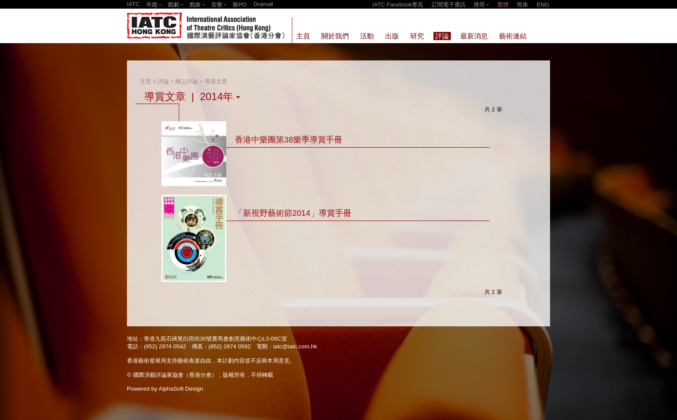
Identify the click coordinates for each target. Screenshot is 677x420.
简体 (522, 4)
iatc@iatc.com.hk (295, 346)
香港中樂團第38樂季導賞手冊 (288, 139)
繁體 (503, 4)
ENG (543, 4)
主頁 (145, 81)
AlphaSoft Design (180, 388)
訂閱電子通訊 (448, 4)
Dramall (263, 4)
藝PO (240, 4)
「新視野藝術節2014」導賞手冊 (293, 213)
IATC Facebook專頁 (397, 4)
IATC (133, 4)
